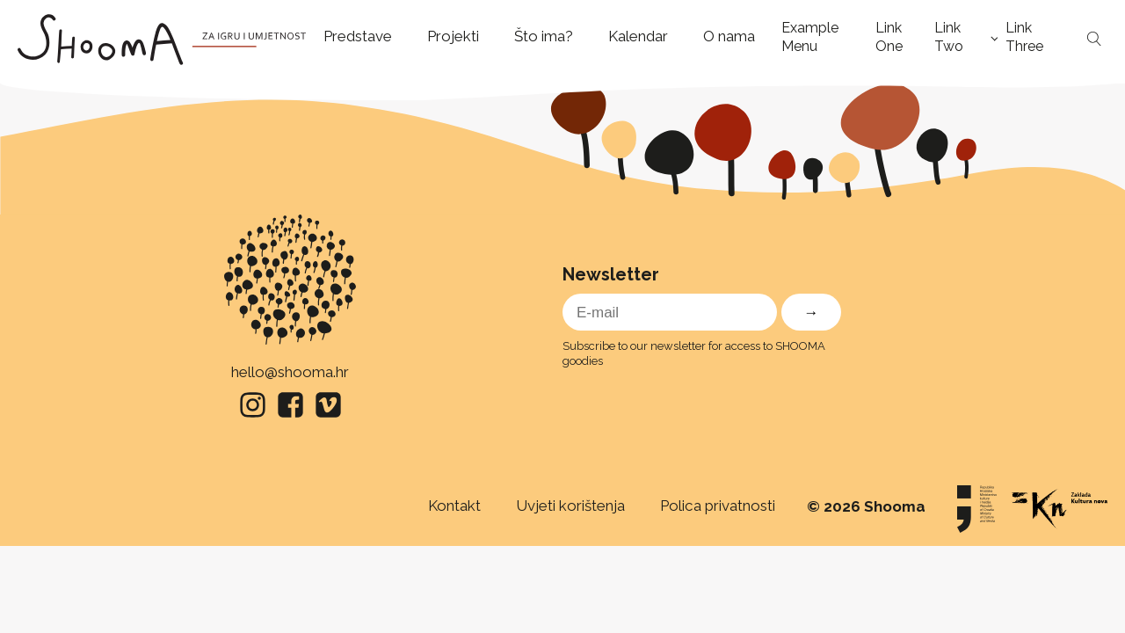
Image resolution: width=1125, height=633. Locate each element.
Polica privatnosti (717, 505)
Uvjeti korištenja (570, 505)
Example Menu (809, 37)
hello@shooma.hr (290, 372)
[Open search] (1094, 40)
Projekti (453, 36)
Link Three (1024, 37)
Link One (889, 37)
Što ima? (543, 36)
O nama (729, 36)
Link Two (948, 37)
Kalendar (638, 36)
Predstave (357, 36)
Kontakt (454, 505)
